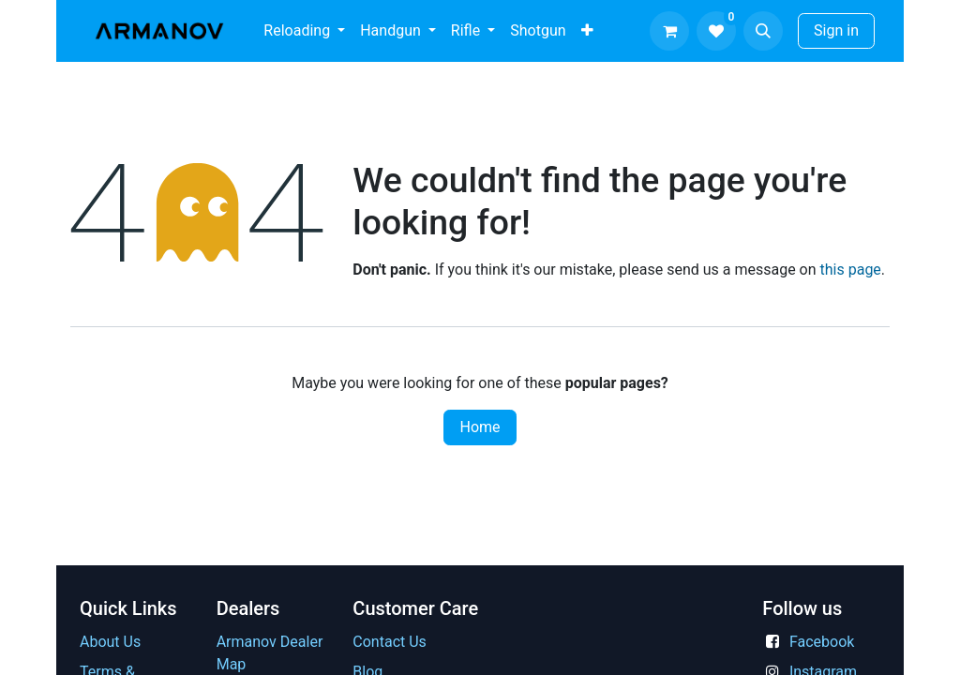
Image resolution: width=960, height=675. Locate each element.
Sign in (836, 30)
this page (850, 269)
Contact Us (389, 642)
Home (479, 427)
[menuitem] (304, 31)
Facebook (821, 642)
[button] (763, 31)
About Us (110, 642)
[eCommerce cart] (669, 31)
